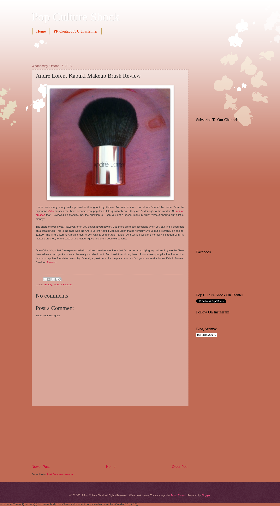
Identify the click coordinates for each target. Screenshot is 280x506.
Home (41, 31)
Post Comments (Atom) (60, 474)
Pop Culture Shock (75, 16)
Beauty (48, 284)
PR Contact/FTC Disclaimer (76, 31)
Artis (51, 211)
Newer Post (41, 467)
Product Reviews (62, 284)
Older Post (180, 467)
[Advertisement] (102, 49)
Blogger (205, 495)
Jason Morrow (178, 495)
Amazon (52, 262)
